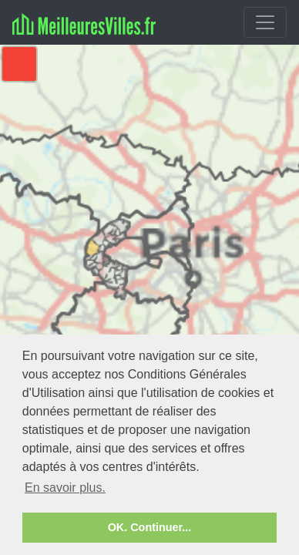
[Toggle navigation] (265, 22)
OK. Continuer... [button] (150, 527)
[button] (19, 64)
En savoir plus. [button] (65, 487)
